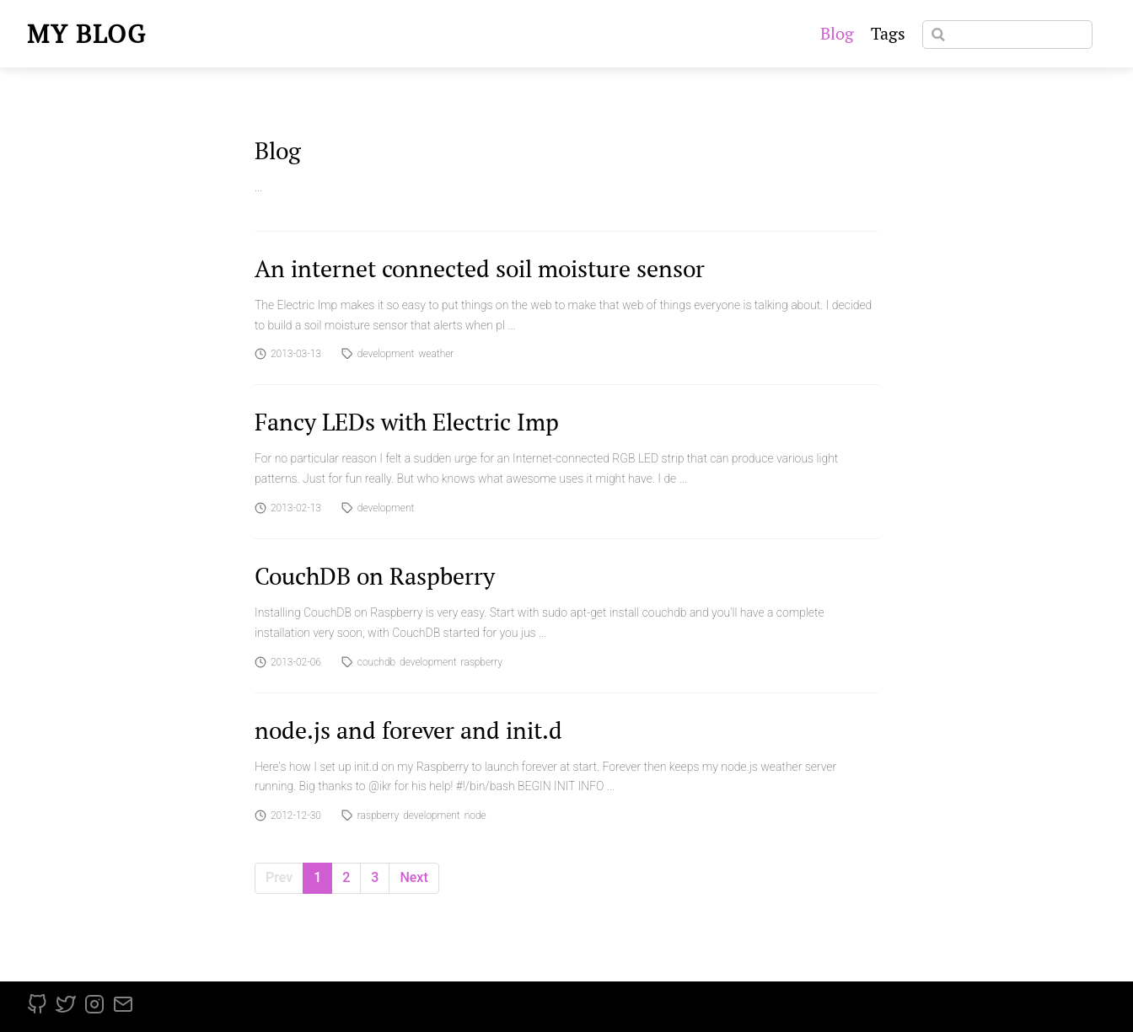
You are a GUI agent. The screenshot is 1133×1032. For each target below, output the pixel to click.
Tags (888, 33)
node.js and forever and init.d (408, 730)
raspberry (481, 662)
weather (436, 354)
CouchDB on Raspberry (375, 575)
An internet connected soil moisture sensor (480, 268)
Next (413, 877)
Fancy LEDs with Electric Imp (407, 421)
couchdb (376, 662)
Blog (837, 33)
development (385, 354)
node (475, 815)
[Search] (1007, 34)
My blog (87, 34)
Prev (279, 877)
